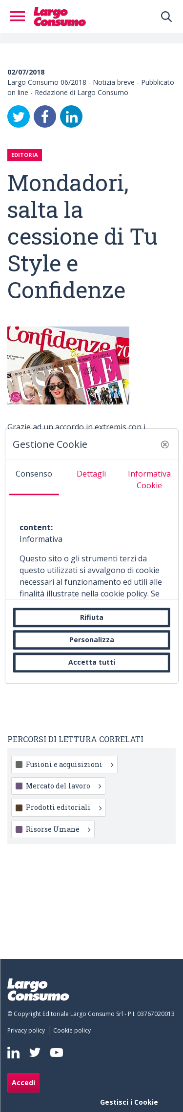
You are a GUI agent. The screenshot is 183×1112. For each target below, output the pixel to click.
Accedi (23, 1082)
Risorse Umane (58, 829)
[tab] (33, 477)
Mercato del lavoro (63, 785)
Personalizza (91, 639)
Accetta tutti (91, 662)
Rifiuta (91, 617)
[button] (165, 444)
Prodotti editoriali (64, 807)
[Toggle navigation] (20, 16)
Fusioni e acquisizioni (69, 764)
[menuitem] (28, 1030)
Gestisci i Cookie (129, 1102)
